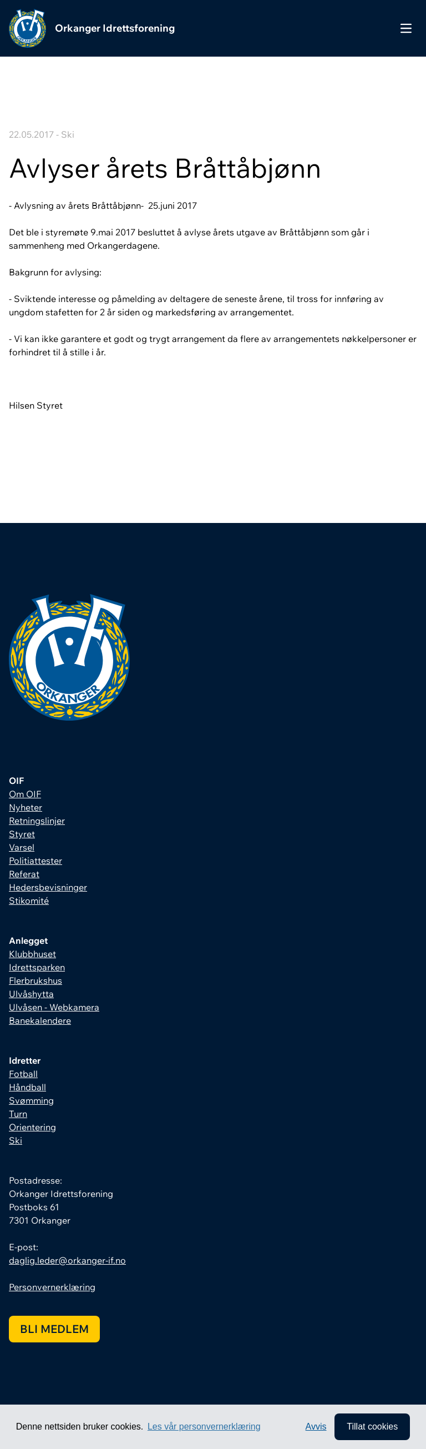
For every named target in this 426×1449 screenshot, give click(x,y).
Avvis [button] (316, 1426)
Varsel (21, 847)
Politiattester (35, 860)
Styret (22, 833)
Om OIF (25, 793)
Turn (18, 1113)
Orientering (32, 1127)
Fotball (23, 1073)
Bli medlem (54, 1329)
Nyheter (25, 807)
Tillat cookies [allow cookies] (372, 1426)
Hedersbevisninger (48, 887)
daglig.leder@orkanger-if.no (67, 1260)
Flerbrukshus (35, 980)
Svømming (31, 1100)
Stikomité (29, 900)
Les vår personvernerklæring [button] (204, 1426)
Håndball (27, 1087)
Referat (24, 873)
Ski (15, 1140)
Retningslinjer (37, 820)
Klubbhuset (32, 953)
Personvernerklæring (52, 1286)
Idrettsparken (37, 967)
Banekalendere (40, 1020)
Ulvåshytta (31, 993)
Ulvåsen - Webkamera (54, 1007)
